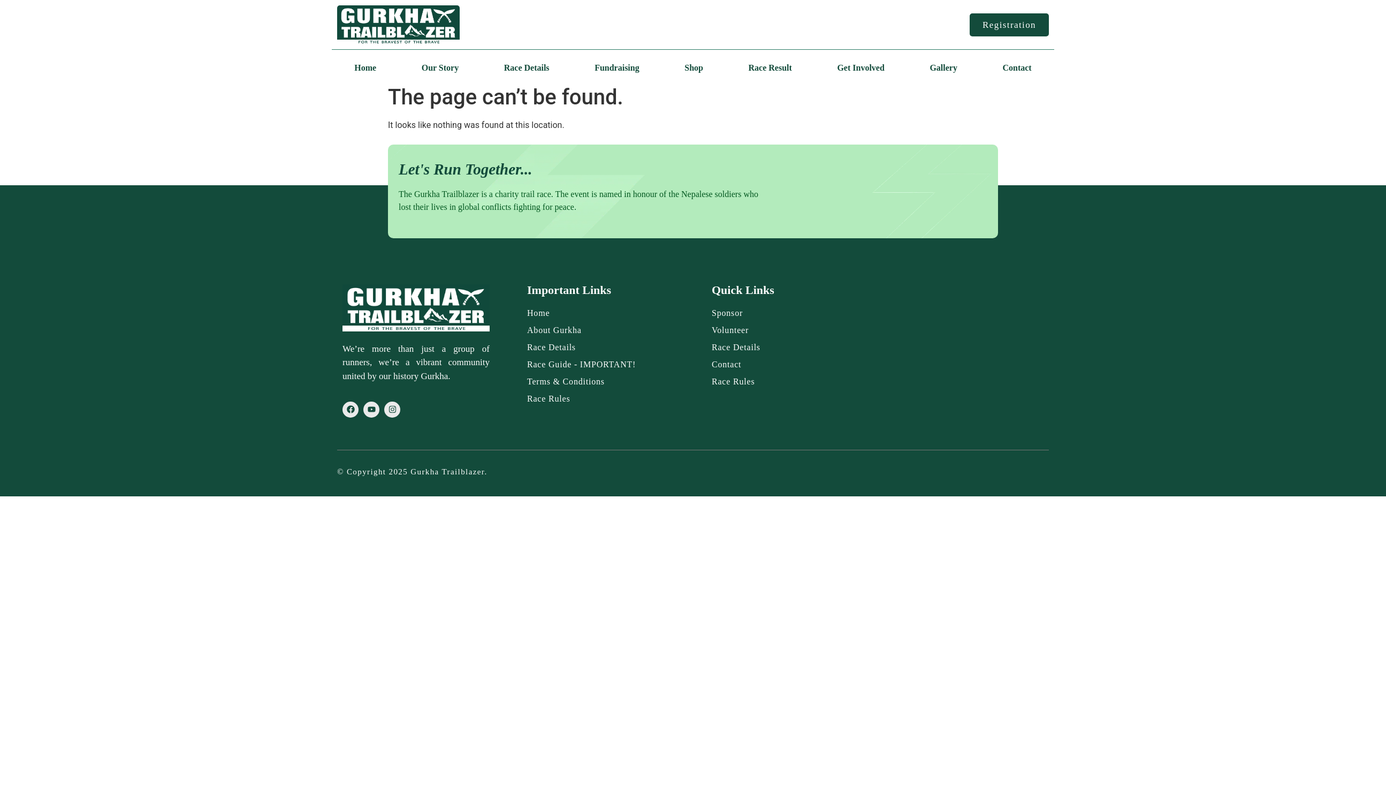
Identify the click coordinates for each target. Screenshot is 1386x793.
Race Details (527, 67)
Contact (1016, 67)
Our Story (440, 67)
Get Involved (860, 67)
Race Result (770, 67)
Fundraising (617, 67)
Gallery (943, 67)
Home (365, 67)
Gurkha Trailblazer (447, 471)
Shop (693, 67)
